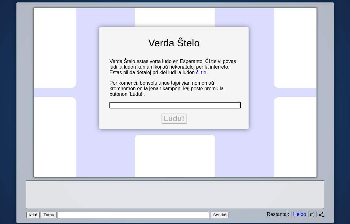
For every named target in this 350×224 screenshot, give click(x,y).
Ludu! (174, 118)
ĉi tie (201, 72)
